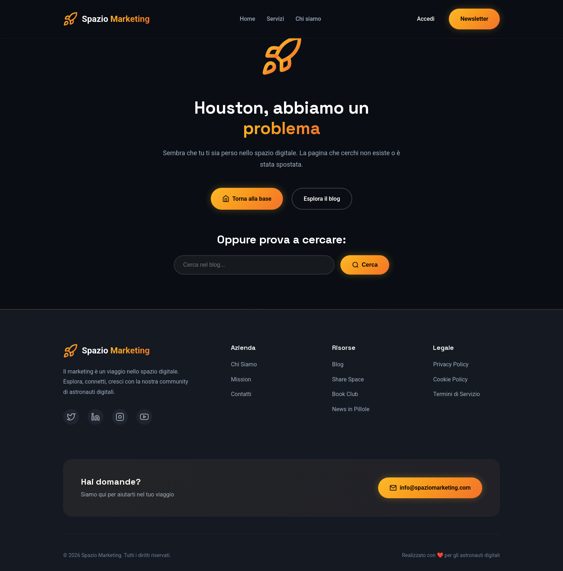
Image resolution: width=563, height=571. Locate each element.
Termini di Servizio (456, 394)
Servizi (275, 18)
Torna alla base (246, 198)
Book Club (345, 394)
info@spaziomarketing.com (430, 487)
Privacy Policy (451, 364)
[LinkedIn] (95, 417)
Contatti (241, 394)
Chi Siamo (244, 364)
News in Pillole (350, 409)
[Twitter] (71, 417)
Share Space (348, 379)
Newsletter (474, 18)
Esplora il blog (322, 198)
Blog (338, 364)
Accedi (425, 18)
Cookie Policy (450, 379)
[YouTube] (144, 417)
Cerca (365, 264)
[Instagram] (120, 417)
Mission (241, 379)
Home (247, 18)
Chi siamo (308, 18)
